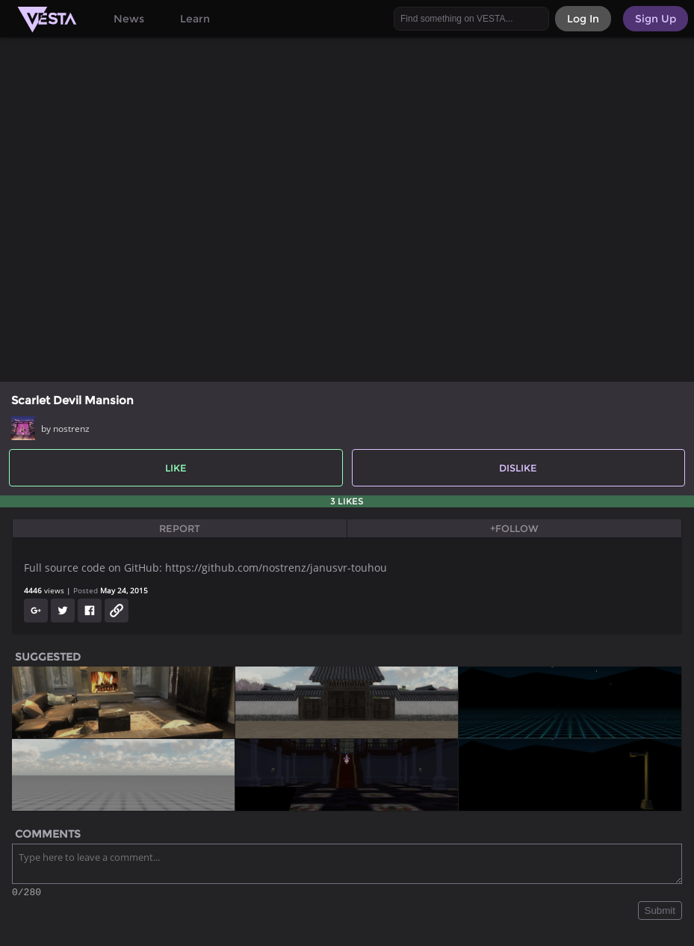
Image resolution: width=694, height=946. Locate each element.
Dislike (518, 468)
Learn (195, 18)
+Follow (514, 528)
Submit (660, 912)
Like (176, 468)
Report (179, 528)
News (129, 18)
